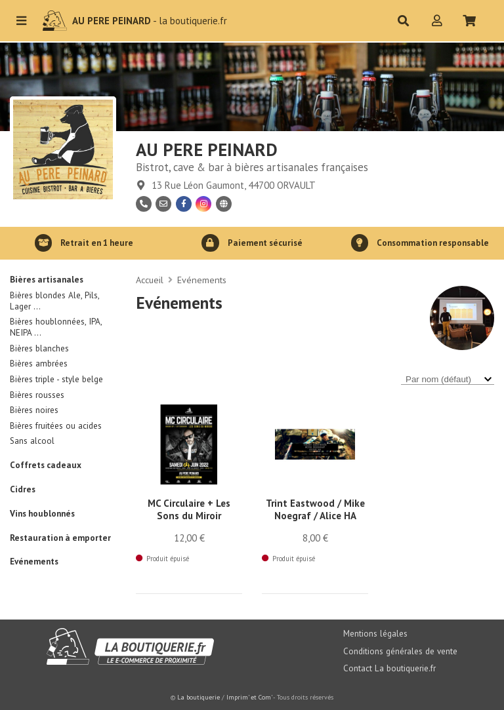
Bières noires (34, 410)
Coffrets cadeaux (45, 465)
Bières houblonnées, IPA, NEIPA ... (56, 327)
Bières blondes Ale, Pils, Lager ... (54, 301)
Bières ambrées (39, 363)
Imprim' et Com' (249, 697)
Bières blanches (39, 348)
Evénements (34, 561)
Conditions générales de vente (400, 651)
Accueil (149, 280)
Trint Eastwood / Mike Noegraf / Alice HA (315, 509)
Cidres (22, 489)
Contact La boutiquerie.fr (389, 668)
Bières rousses (37, 395)
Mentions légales (375, 633)
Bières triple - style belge (56, 379)
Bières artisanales (46, 279)
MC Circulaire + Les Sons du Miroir (189, 509)
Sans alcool (32, 440)
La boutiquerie (198, 697)
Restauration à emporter (60, 537)
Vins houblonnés (42, 513)
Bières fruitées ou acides (56, 425)
